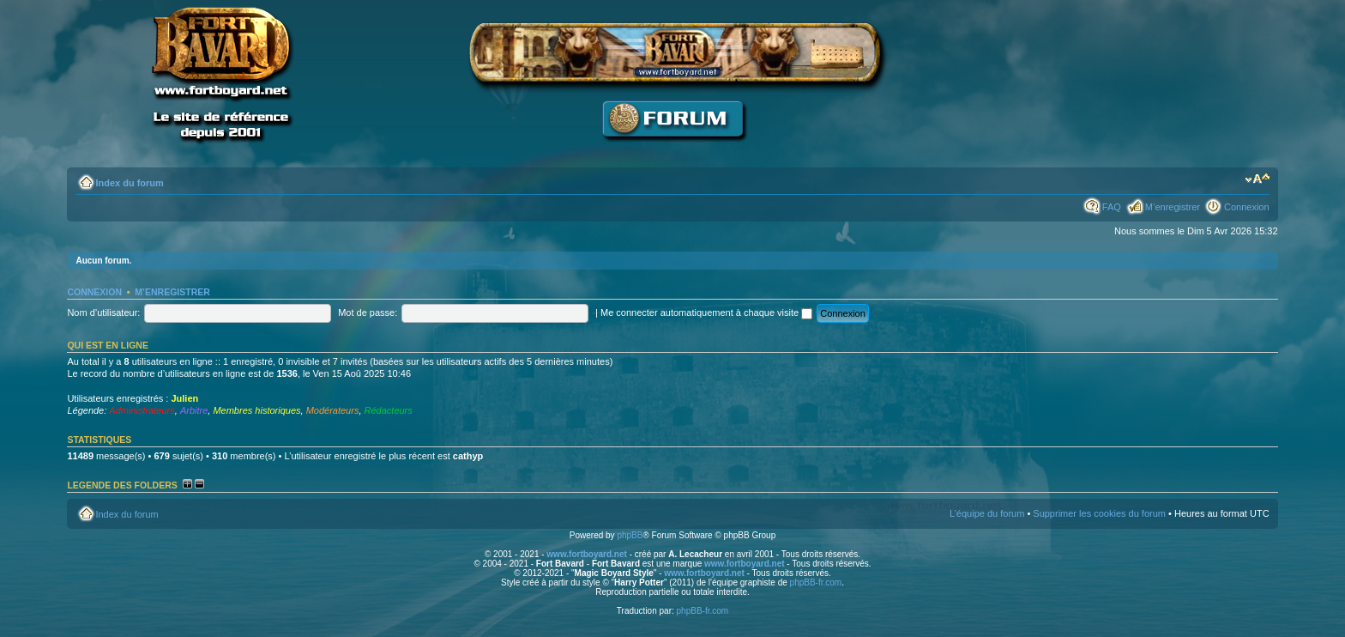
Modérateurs (332, 410)
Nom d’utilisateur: (103, 312)
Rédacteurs (389, 410)
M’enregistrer (1172, 207)
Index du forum (129, 183)
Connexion (1247, 207)
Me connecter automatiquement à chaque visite (706, 312)
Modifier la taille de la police (1257, 179)
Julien (184, 398)
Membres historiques (256, 410)
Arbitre (194, 410)
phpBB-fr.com (816, 582)
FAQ (1111, 207)
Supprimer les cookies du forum (1099, 513)
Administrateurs (141, 410)
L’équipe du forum (987, 513)
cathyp (468, 456)
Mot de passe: (367, 312)
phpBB (629, 535)
